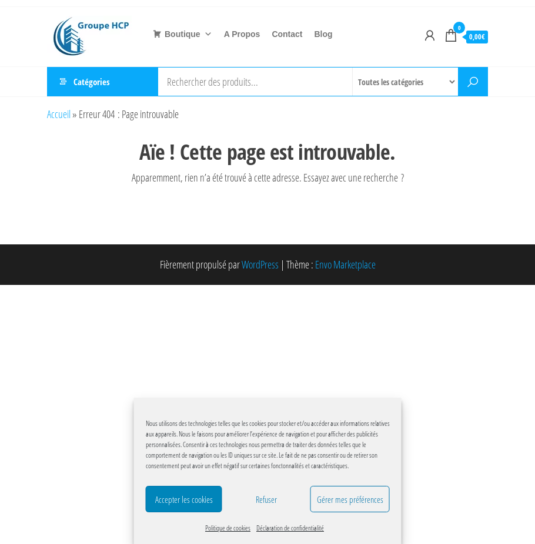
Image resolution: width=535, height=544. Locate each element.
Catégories (91, 82)
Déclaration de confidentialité (290, 528)
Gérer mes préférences (350, 499)
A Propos (242, 34)
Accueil (59, 114)
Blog (324, 34)
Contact (287, 34)
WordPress (260, 264)
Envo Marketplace (345, 264)
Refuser (266, 499)
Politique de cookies (227, 528)
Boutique (188, 34)
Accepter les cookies (184, 499)
